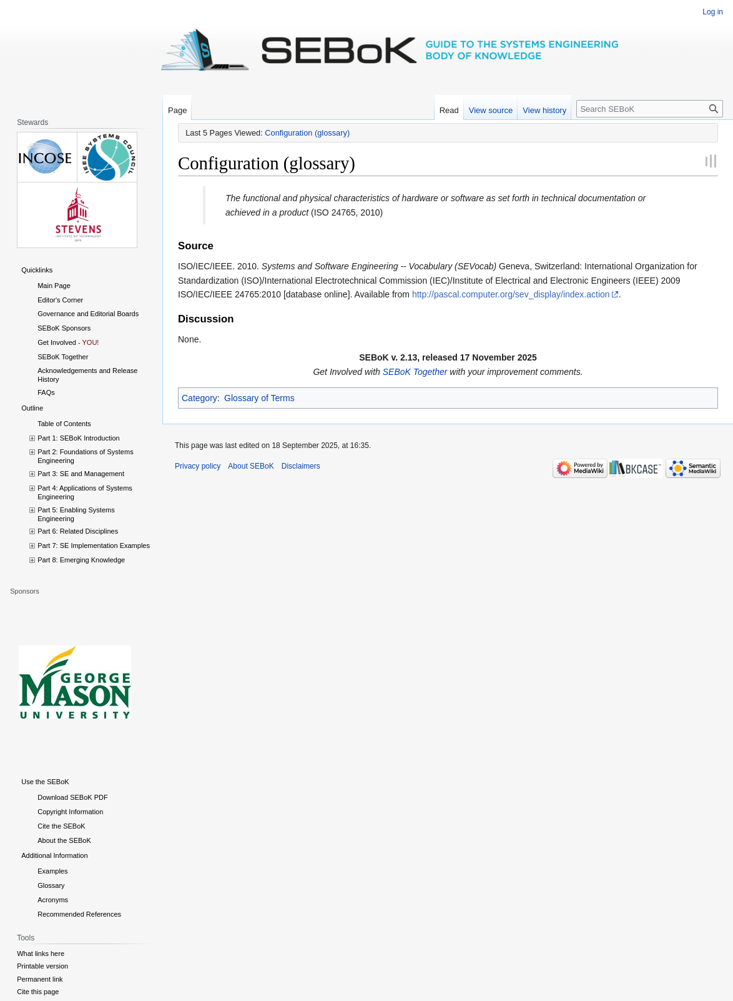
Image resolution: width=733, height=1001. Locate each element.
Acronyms (52, 900)
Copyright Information (70, 811)
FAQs (46, 392)
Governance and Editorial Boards (88, 313)
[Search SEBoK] (649, 108)
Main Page (54, 285)
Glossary (50, 885)
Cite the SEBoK (61, 826)
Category (199, 398)
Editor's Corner (60, 300)
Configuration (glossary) (307, 132)
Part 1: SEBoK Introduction (78, 438)
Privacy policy (197, 466)
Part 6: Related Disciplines (77, 531)
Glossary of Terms (259, 398)
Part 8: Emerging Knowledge (81, 560)
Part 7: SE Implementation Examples (93, 545)
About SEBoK (250, 466)
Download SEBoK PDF (72, 797)
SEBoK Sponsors (64, 328)
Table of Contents (64, 423)
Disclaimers (301, 466)
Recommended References (79, 914)
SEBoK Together (415, 372)
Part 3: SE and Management (80, 473)
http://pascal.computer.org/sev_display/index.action (511, 294)
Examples (52, 871)
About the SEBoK (64, 840)
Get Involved (56, 342)
